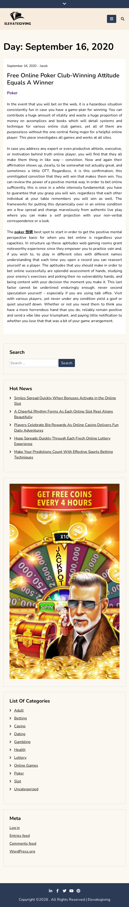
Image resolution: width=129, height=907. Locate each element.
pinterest (78, 890)
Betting (20, 718)
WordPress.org (22, 851)
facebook (57, 890)
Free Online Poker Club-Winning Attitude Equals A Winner (63, 79)
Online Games (26, 765)
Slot (17, 781)
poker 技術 (23, 232)
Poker (12, 93)
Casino (20, 726)
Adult (19, 710)
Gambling (22, 741)
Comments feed (23, 843)
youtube (71, 890)
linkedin (50, 890)
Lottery (20, 757)
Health (20, 749)
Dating (19, 734)
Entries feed (20, 835)
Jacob (44, 66)
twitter (64, 890)
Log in (15, 827)
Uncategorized (26, 789)
